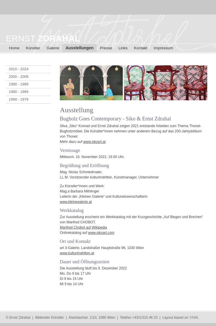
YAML (194, 318)
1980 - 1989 (18, 92)
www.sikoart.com (101, 233)
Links (123, 48)
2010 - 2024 (18, 69)
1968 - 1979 (18, 99)
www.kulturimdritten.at (77, 253)
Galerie (53, 48)
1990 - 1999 (18, 84)
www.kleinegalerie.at (76, 202)
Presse (106, 48)
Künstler (33, 48)
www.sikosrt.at (94, 142)
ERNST (43, 38)
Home (14, 48)
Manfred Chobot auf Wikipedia (83, 227)
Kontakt (140, 48)
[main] (135, 181)
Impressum (163, 48)
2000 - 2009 (18, 77)
